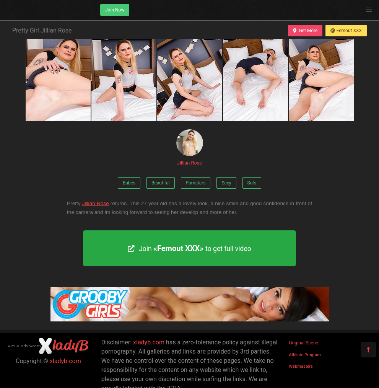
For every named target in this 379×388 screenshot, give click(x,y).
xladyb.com (65, 361)
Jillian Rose (189, 147)
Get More (305, 30)
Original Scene (303, 343)
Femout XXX (346, 30)
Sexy (226, 183)
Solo (252, 183)
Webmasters (301, 366)
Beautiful (160, 183)
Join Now (114, 10)
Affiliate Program (305, 354)
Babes (129, 183)
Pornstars (196, 183)
